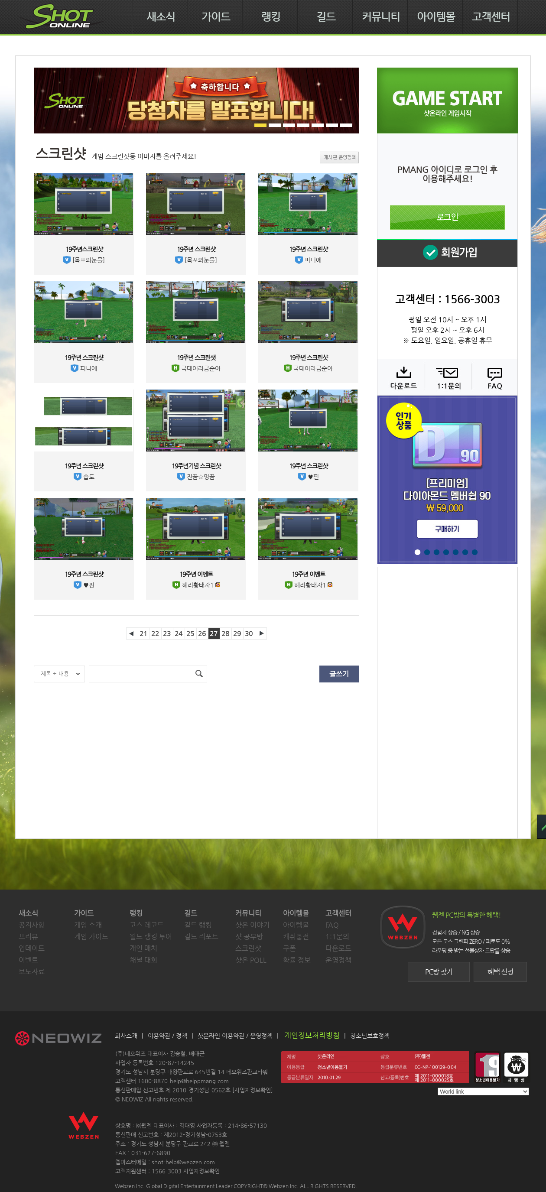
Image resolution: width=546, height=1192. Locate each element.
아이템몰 (436, 17)
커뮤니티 (381, 17)
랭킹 (270, 17)
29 (237, 633)
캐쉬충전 (296, 936)
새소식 (160, 17)
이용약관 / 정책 (167, 1035)
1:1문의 (337, 936)
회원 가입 (447, 253)
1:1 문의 (447, 377)
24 (178, 633)
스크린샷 (248, 948)
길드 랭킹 (198, 925)
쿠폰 (289, 948)
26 (202, 633)
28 (225, 633)
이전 (132, 633)
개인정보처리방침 (312, 1035)
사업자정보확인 (252, 1090)
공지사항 (32, 925)
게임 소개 (88, 925)
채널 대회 (143, 960)
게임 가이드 (91, 936)
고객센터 (491, 17)
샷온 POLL (250, 960)
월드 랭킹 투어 (151, 936)
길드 (325, 17)
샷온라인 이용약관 (221, 1035)
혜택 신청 (500, 972)
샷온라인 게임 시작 (447, 100)
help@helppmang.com (199, 1081)
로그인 (447, 217)
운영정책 (338, 960)
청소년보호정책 (370, 1035)
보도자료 (32, 972)
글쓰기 (339, 674)
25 (190, 633)
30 (249, 633)
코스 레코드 (147, 925)
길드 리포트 (201, 936)
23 (167, 633)
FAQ (493, 377)
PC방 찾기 (438, 972)
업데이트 (32, 948)
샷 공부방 (249, 936)
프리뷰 (28, 936)
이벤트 (28, 960)
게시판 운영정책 (339, 157)
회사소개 (126, 1035)
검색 (199, 674)
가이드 (216, 17)
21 (143, 633)
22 (155, 633)
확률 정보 (297, 960)
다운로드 (400, 377)
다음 (261, 633)
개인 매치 (143, 948)
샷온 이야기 (252, 925)
